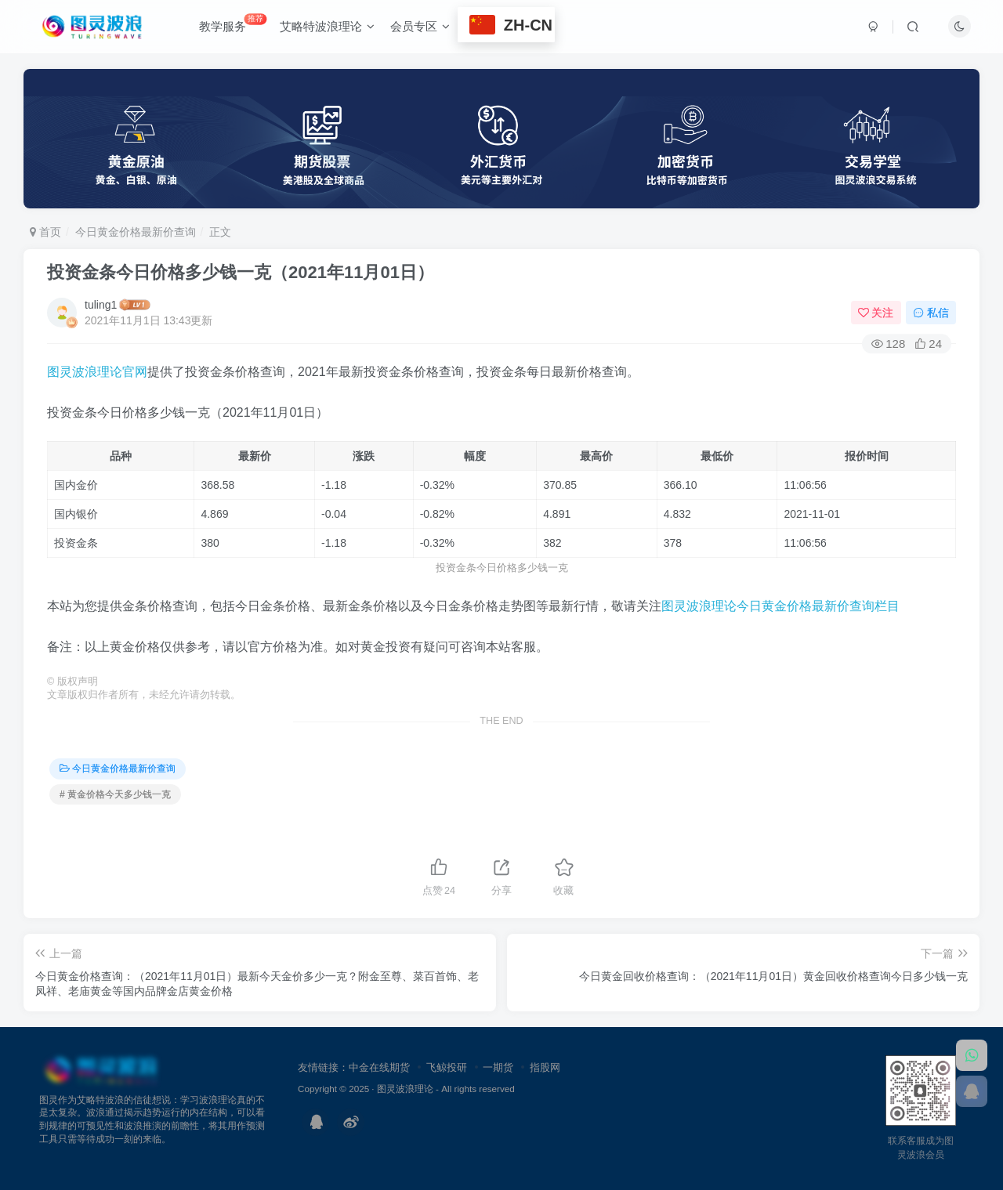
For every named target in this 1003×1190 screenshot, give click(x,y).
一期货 (498, 1067)
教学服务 (232, 23)
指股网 (545, 1067)
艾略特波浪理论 (327, 26)
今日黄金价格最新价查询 (135, 232)
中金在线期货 (379, 1067)
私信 (931, 312)
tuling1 (101, 304)
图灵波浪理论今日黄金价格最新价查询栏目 (780, 606)
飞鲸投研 (446, 1067)
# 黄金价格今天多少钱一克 (115, 794)
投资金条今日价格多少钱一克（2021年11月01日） (240, 272)
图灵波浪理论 (405, 1088)
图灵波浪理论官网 (97, 371)
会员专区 (420, 26)
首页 (45, 232)
